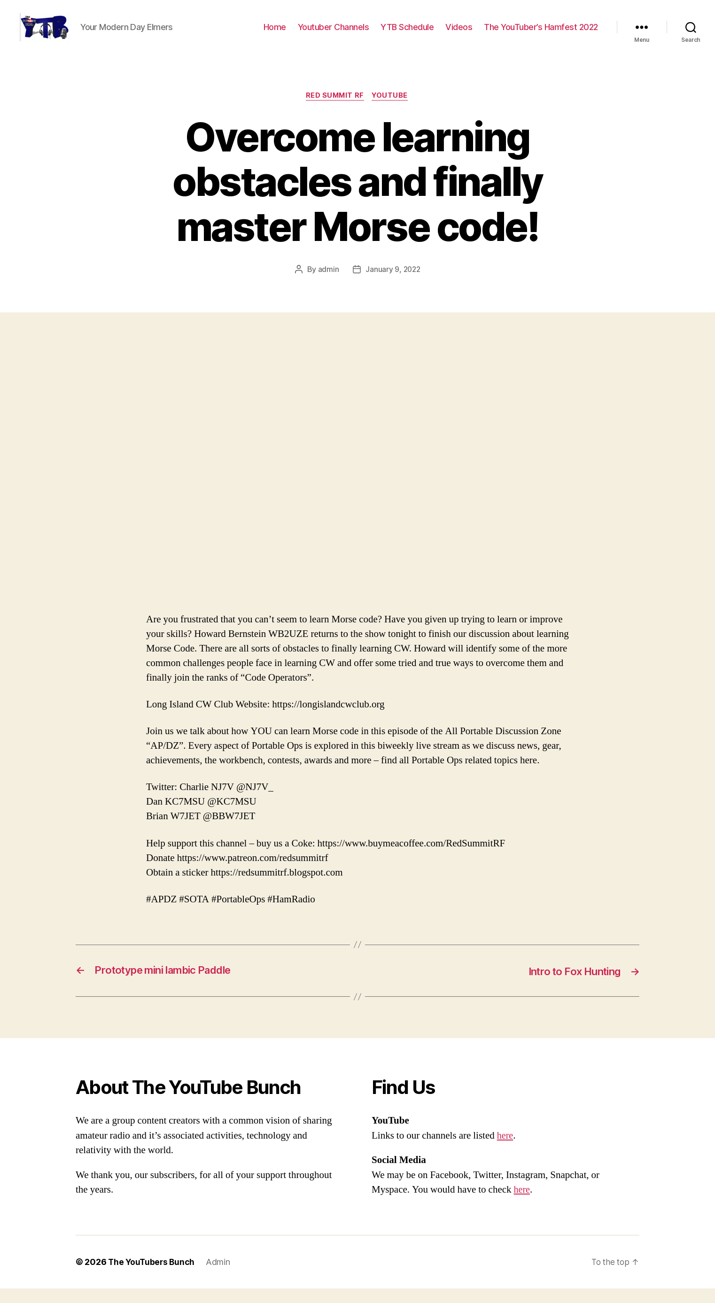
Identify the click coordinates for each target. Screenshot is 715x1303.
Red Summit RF (334, 110)
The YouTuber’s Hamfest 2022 (541, 34)
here (505, 1150)
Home (275, 34)
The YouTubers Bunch (152, 1276)
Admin (220, 1276)
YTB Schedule (407, 34)
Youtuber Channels (333, 34)
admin (327, 284)
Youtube (391, 110)
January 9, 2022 (393, 284)
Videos (458, 34)
